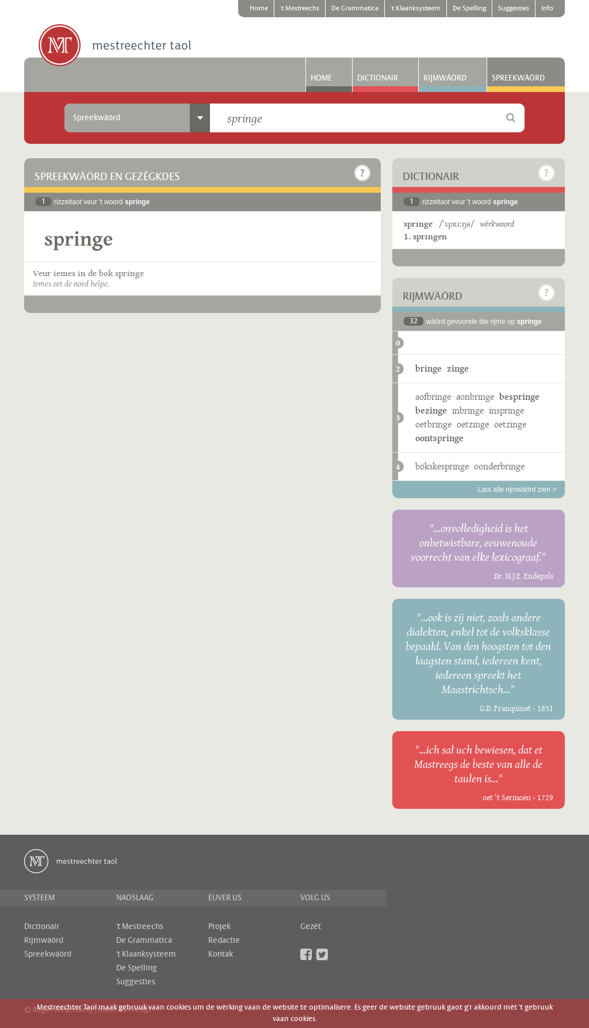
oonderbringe (499, 466)
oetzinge (473, 424)
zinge (458, 368)
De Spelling (469, 9)
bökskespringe (442, 466)
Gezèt (310, 926)
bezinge (431, 410)
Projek (219, 926)
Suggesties (513, 9)
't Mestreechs (299, 9)
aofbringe (433, 396)
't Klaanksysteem (416, 9)
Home (259, 9)
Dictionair (377, 78)
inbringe (468, 410)
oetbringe (433, 424)
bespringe (519, 396)
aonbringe (475, 396)
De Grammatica (354, 9)
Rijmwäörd (444, 78)
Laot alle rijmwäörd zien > (517, 490)
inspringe (506, 410)
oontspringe (439, 438)
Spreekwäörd (518, 78)
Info (547, 9)
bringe (428, 368)
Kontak (220, 954)
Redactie (224, 940)
